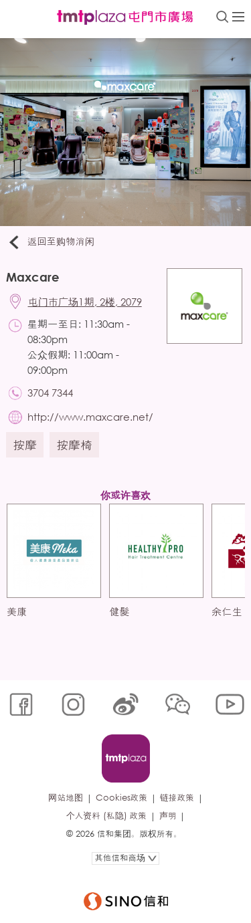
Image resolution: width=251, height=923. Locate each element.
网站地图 (65, 797)
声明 (168, 815)
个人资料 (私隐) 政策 (106, 815)
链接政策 (177, 797)
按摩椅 (74, 444)
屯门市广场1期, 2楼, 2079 (85, 301)
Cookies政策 (121, 797)
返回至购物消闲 (50, 242)
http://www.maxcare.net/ (90, 416)
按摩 (25, 444)
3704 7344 (50, 392)
